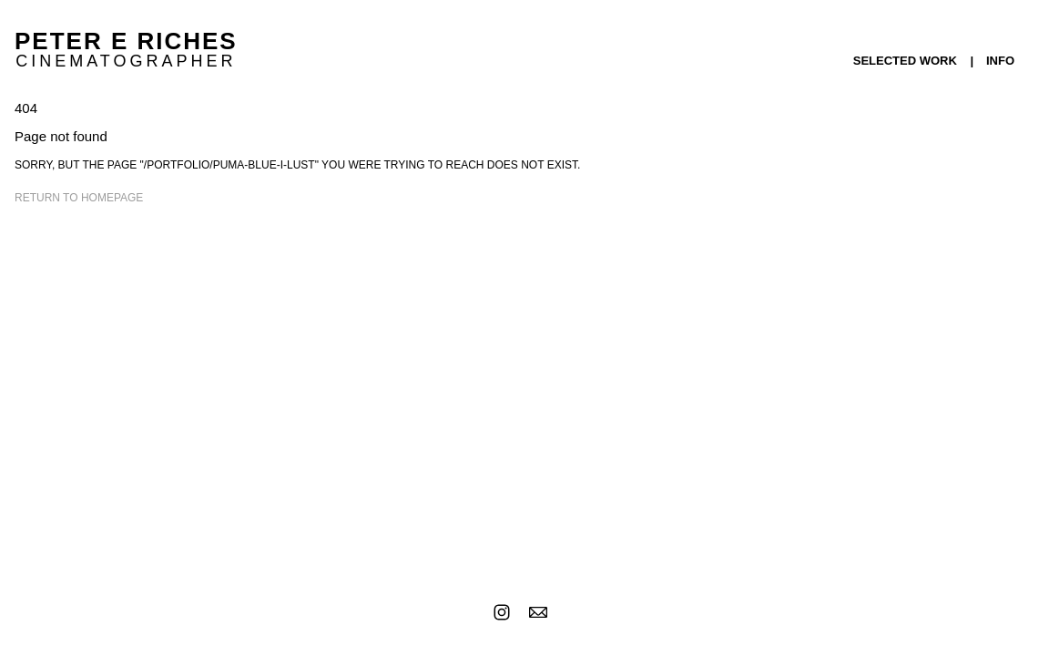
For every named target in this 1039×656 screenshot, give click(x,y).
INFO (1000, 60)
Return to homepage (79, 197)
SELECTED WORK (905, 60)
